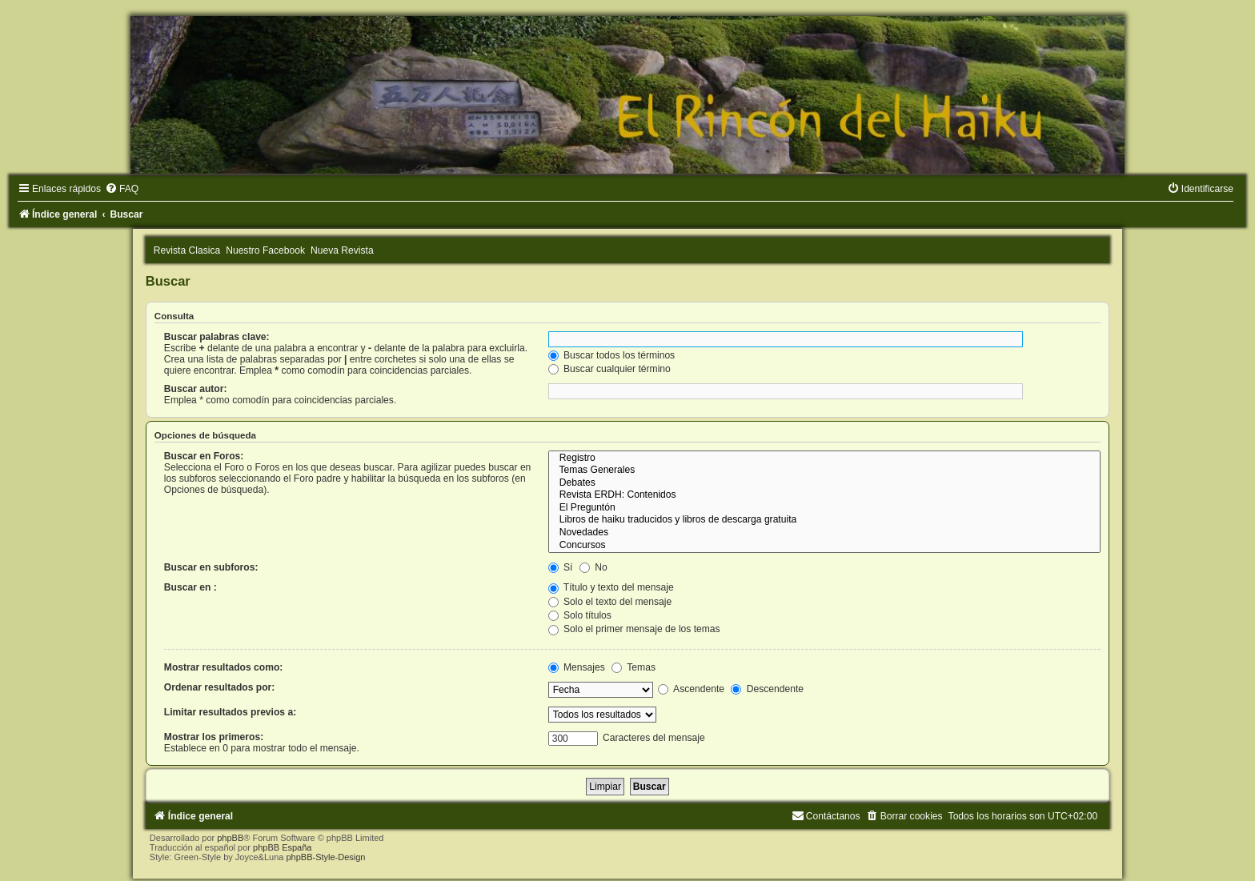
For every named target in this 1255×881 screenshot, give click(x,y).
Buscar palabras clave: (217, 336)
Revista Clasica (187, 250)
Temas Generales (824, 470)
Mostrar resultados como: (223, 667)
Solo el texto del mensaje (610, 601)
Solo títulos (579, 615)
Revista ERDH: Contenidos (824, 495)
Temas (633, 667)
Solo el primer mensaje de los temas (634, 629)
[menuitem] (121, 188)
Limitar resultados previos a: (230, 712)
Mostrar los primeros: (213, 737)
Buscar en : (190, 587)
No (593, 567)
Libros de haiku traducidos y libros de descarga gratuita (824, 520)
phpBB (230, 838)
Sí (560, 567)
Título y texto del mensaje (611, 587)
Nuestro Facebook (265, 250)
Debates (824, 483)
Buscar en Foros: (203, 456)
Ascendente (691, 689)
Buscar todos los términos (612, 355)
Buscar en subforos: (211, 567)
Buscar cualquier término (609, 368)
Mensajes (576, 667)
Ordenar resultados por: (219, 687)
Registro (824, 458)
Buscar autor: (195, 388)
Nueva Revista (342, 250)
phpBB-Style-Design (325, 857)
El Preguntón (824, 508)
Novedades (824, 533)
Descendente (767, 689)
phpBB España (282, 847)
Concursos (824, 545)
